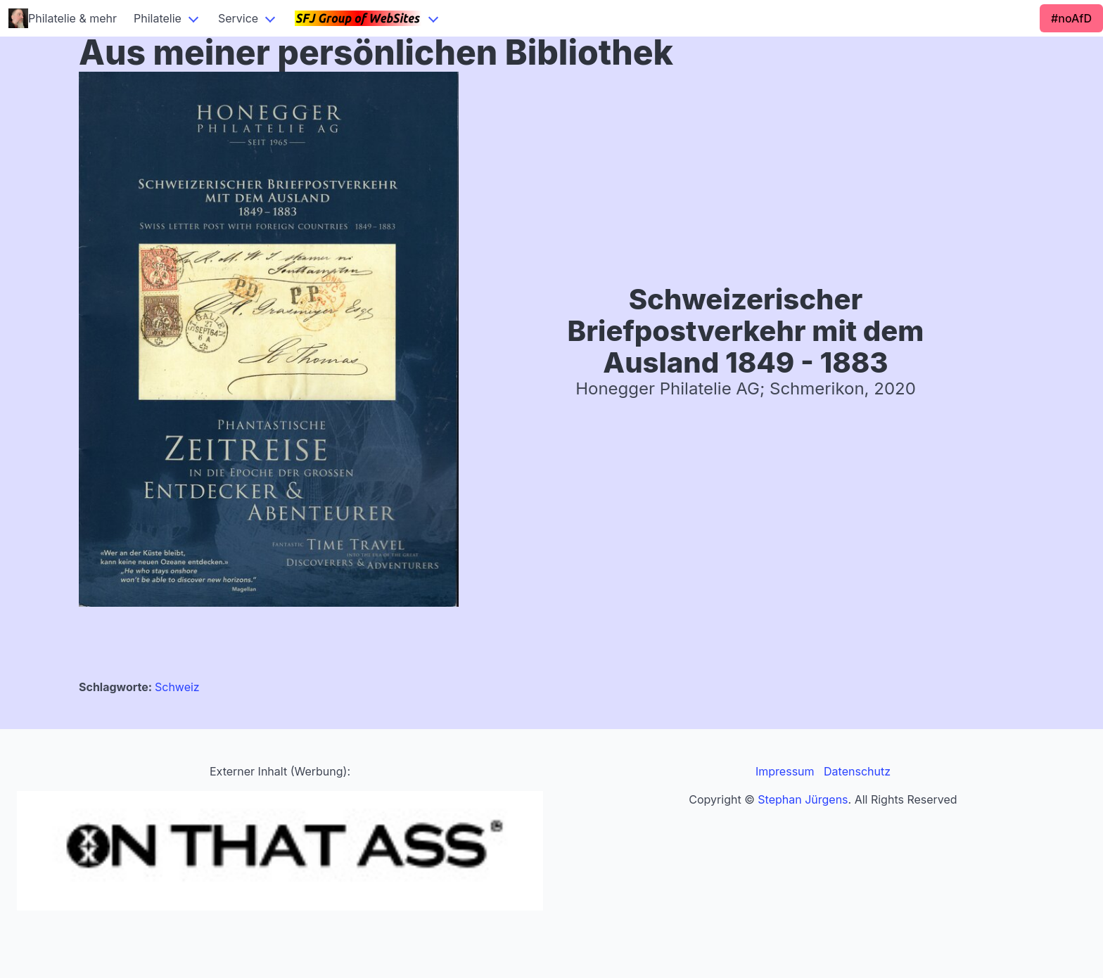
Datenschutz (857, 771)
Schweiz (177, 687)
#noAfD (1071, 18)
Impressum (785, 771)
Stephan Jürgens (803, 799)
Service (238, 18)
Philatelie (157, 18)
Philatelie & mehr (62, 18)
